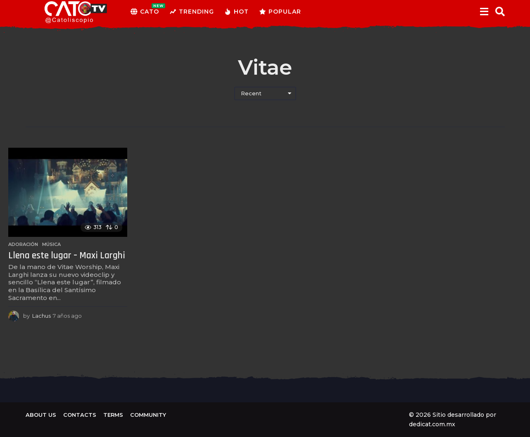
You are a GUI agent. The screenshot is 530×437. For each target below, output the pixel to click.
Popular (280, 11)
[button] (484, 11)
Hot (236, 11)
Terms (113, 414)
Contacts (79, 414)
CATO (145, 11)
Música (51, 244)
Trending (191, 11)
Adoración (23, 244)
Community (148, 414)
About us (41, 414)
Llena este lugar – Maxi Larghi (66, 256)
